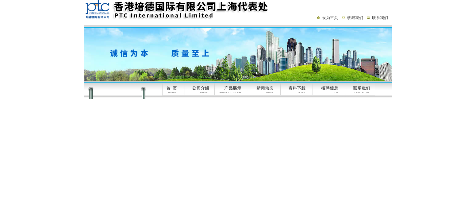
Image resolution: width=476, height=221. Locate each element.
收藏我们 (355, 17)
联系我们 (380, 17)
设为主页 (330, 17)
